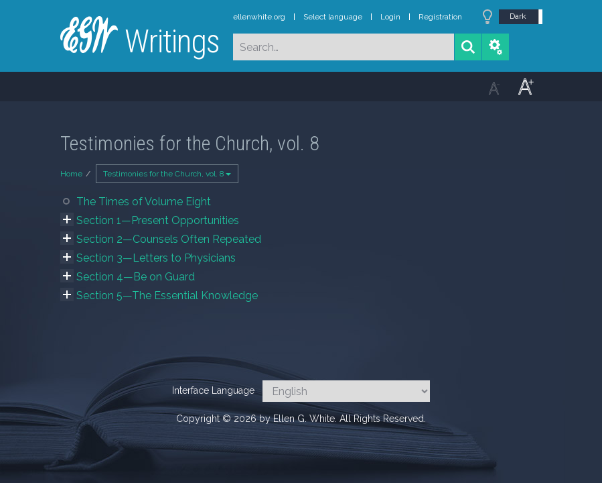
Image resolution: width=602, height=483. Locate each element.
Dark (518, 16)
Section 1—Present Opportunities (157, 220)
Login (390, 16)
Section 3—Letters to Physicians (156, 258)
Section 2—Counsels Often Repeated (168, 239)
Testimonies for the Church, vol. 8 (167, 173)
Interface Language (213, 390)
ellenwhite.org (259, 16)
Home (71, 173)
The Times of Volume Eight (143, 201)
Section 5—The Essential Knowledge (167, 295)
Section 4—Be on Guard (135, 276)
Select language (332, 16)
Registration (440, 16)
